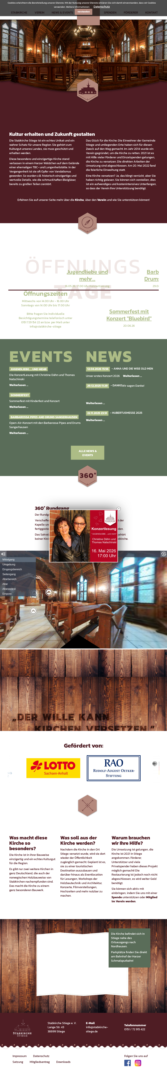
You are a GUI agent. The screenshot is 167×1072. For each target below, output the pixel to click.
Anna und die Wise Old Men (133, 368)
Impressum (20, 1056)
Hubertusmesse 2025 (127, 412)
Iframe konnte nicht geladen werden (83, 599)
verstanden (83, 11)
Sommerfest (20, 395)
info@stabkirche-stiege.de (97, 1029)
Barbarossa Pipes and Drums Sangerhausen (44, 417)
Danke (117, 385)
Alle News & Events (88, 453)
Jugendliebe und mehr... (87, 275)
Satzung (18, 1062)
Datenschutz (102, 6)
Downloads (63, 1062)
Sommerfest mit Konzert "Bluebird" (129, 314)
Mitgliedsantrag (40, 1062)
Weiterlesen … (18, 385)
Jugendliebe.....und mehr (28, 369)
